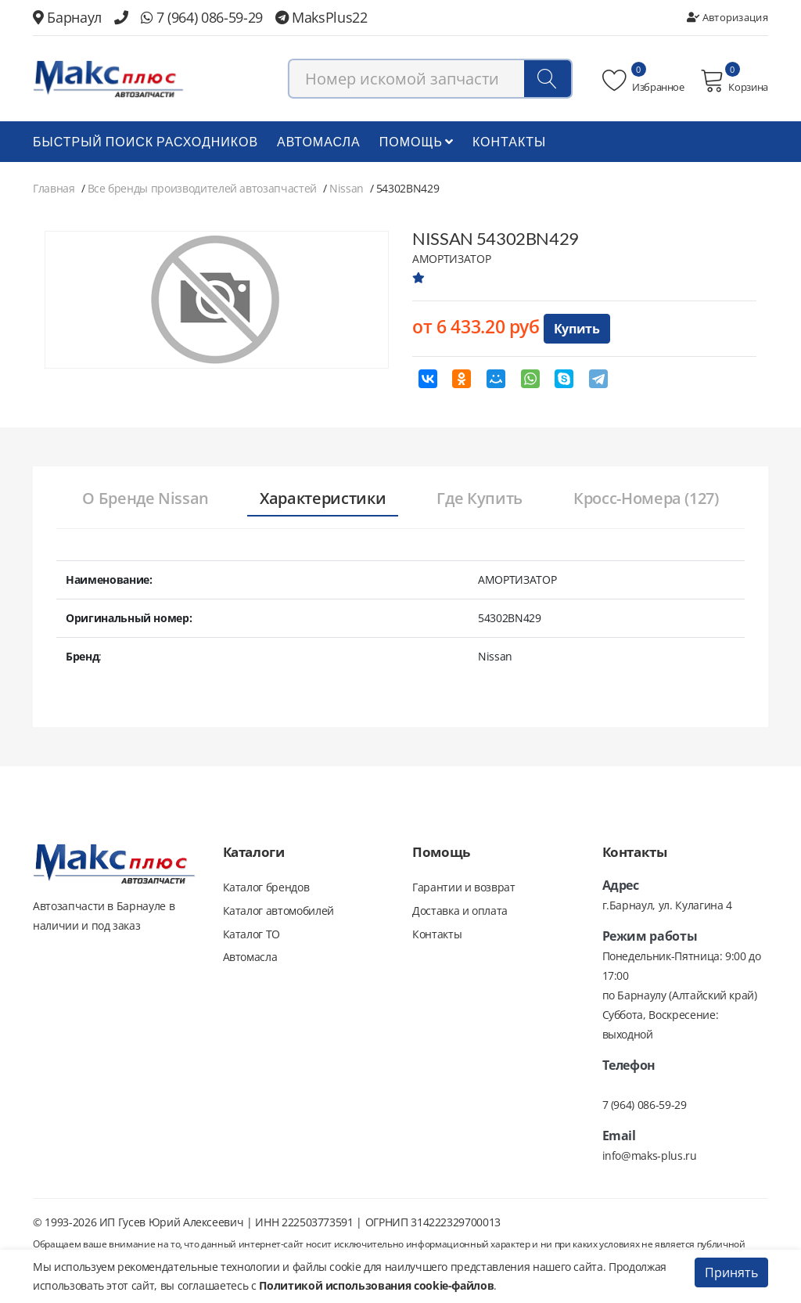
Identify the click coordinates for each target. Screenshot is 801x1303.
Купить (577, 329)
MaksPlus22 (321, 17)
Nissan (346, 189)
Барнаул (67, 17)
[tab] (143, 500)
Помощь (416, 142)
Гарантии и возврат (463, 887)
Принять (731, 1272)
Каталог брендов (266, 887)
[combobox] (430, 79)
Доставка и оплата (460, 911)
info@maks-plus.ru (649, 1156)
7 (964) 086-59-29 (202, 17)
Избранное (643, 80)
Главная (54, 189)
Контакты (509, 142)
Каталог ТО (252, 934)
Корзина (734, 80)
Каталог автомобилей (278, 911)
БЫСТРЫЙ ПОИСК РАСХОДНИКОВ (145, 142)
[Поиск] (547, 79)
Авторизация (727, 17)
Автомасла (319, 142)
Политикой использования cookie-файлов (376, 1285)
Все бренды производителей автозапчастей (202, 189)
